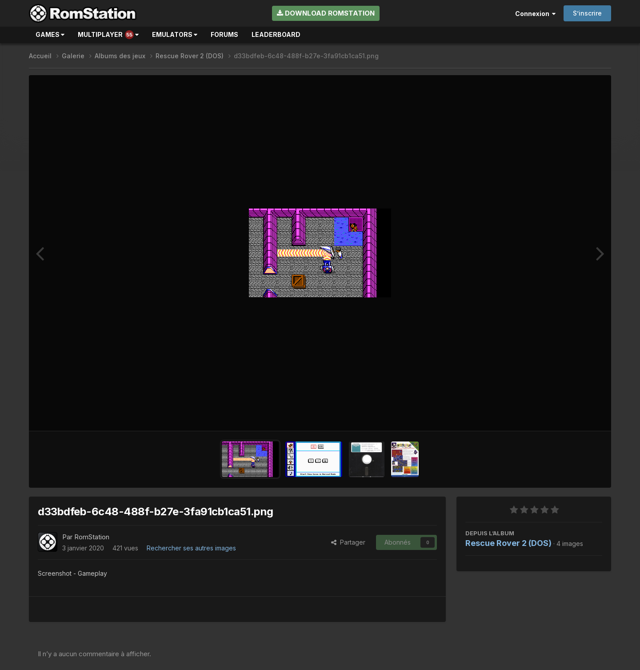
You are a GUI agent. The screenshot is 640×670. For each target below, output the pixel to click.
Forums (224, 34)
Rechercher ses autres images (191, 548)
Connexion (535, 13)
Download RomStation (326, 13)
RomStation (91, 537)
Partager (348, 542)
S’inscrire (587, 13)
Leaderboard (276, 34)
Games (50, 34)
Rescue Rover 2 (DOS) (508, 543)
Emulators (174, 34)
